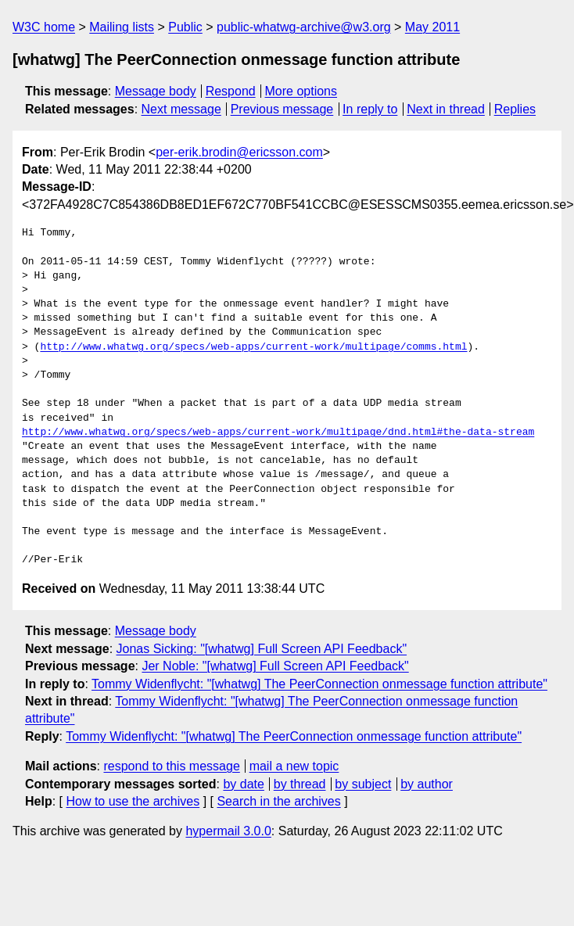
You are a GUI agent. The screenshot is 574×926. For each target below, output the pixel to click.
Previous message (282, 109)
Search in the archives (278, 801)
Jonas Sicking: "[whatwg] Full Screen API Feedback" (262, 648)
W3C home (44, 27)
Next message (181, 109)
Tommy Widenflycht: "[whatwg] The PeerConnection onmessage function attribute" (319, 684)
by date (243, 784)
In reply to (370, 109)
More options (301, 91)
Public (185, 27)
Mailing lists (121, 27)
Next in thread (446, 109)
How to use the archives (132, 801)
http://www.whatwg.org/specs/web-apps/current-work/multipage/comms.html (253, 347)
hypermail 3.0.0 (228, 831)
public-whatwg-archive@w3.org (304, 27)
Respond (231, 91)
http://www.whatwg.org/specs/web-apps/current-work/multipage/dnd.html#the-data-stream (278, 432)
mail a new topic (294, 766)
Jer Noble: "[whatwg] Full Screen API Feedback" (275, 666)
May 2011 (432, 27)
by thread (300, 784)
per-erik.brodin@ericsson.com (239, 152)
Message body (155, 91)
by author (426, 784)
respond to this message (171, 766)
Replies (515, 109)
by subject (363, 784)
